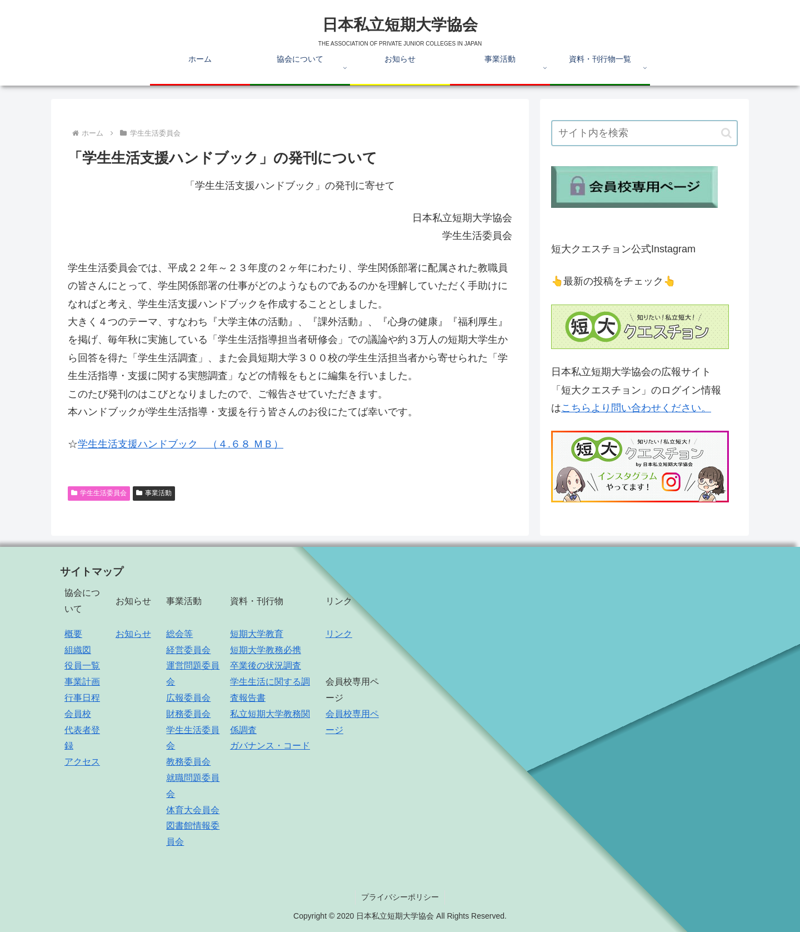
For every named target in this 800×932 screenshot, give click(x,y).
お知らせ (133, 634)
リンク (339, 634)
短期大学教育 (256, 634)
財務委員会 (188, 714)
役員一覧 (82, 665)
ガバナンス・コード (270, 745)
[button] (726, 133)
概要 (73, 634)
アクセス (82, 761)
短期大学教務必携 (265, 650)
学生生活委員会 (99, 493)
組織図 (77, 650)
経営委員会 (188, 650)
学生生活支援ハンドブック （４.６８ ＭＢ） (180, 444)
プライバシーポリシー (400, 897)
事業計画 (82, 681)
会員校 (77, 714)
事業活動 (154, 493)
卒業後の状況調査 (265, 665)
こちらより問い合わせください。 (636, 407)
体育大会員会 (192, 810)
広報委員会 (188, 697)
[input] (644, 133)
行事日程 (82, 697)
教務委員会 (188, 761)
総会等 (179, 634)
